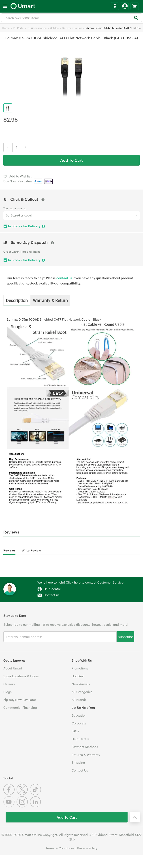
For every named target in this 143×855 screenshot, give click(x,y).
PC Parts (18, 27)
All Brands (79, 700)
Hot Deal (78, 676)
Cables (54, 27)
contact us (64, 278)
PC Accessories (37, 27)
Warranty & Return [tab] (50, 300)
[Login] (125, 6)
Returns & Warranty (86, 755)
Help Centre (80, 739)
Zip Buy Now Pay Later (19, 700)
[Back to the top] (135, 817)
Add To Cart (71, 160)
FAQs (75, 731)
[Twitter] (23, 794)
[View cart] (134, 6)
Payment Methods (85, 747)
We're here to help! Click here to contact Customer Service (80, 582)
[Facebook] (10, 794)
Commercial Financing (20, 707)
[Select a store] (115, 6)
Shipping (78, 762)
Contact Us (80, 770)
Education (79, 715)
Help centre (52, 589)
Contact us (52, 595)
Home (6, 27)
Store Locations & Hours (21, 676)
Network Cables (72, 27)
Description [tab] (17, 300)
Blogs (7, 692)
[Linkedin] (36, 806)
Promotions (80, 668)
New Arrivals (81, 684)
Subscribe (125, 636)
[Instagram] (23, 806)
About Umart (12, 668)
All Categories (82, 692)
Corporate (79, 723)
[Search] (136, 18)
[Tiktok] (36, 794)
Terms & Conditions (60, 848)
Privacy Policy (87, 848)
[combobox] (71, 17)
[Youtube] (10, 806)
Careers (9, 684)
